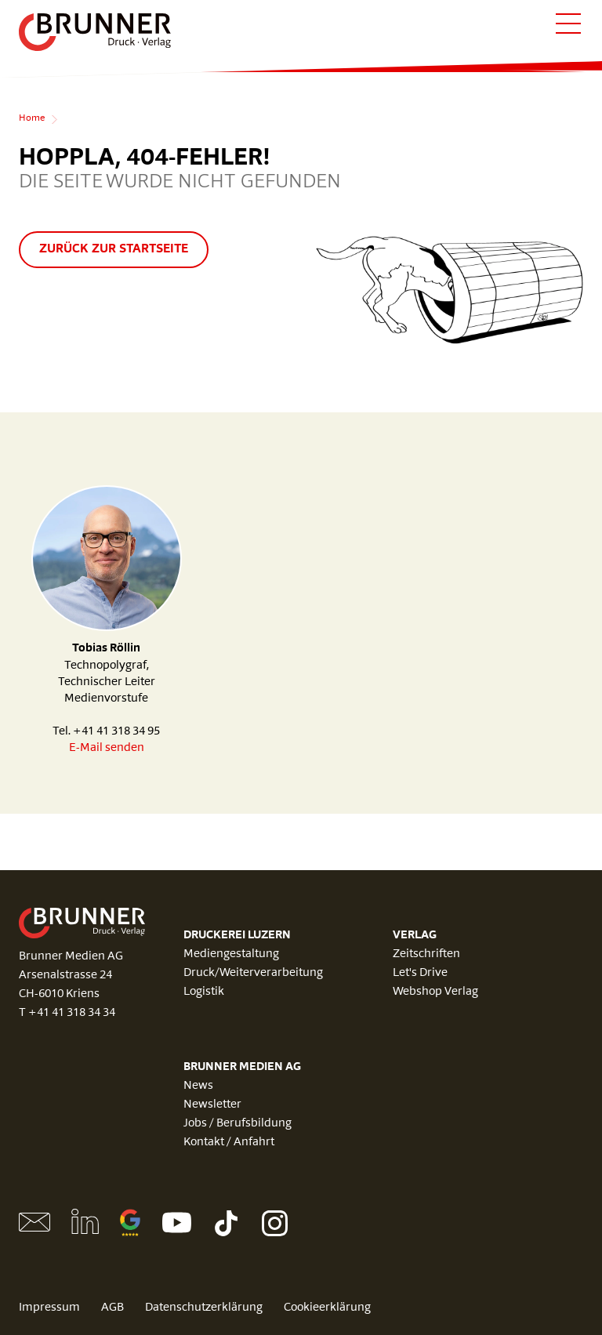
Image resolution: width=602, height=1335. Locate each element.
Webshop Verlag (435, 992)
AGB (112, 1308)
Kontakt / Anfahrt (228, 1142)
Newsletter (212, 1105)
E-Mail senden (106, 748)
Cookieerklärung (327, 1308)
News (198, 1086)
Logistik (203, 992)
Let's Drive (420, 973)
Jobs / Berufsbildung (237, 1124)
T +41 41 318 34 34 (67, 1013)
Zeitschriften (426, 954)
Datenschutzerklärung (204, 1308)
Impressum (49, 1308)
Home (32, 118)
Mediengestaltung (231, 954)
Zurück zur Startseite (113, 249)
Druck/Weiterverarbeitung (253, 973)
